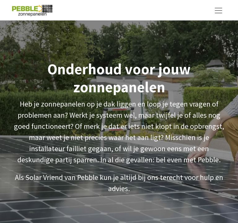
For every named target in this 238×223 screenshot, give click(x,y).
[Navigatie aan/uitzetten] (218, 10)
